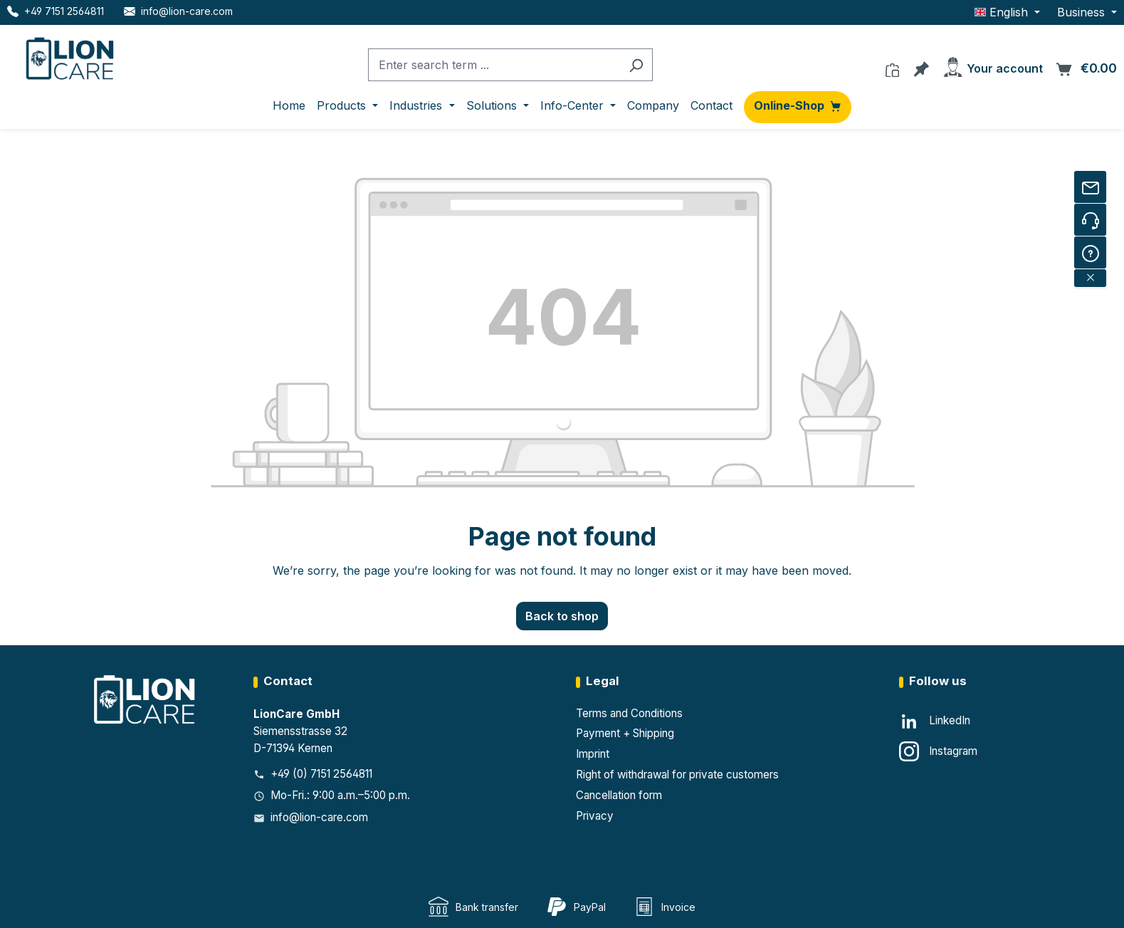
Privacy (595, 816)
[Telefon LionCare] (55, 11)
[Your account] (992, 64)
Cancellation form (619, 795)
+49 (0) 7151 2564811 (321, 774)
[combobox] (494, 65)
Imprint (592, 754)
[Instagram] (938, 751)
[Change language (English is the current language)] (1007, 12)
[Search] (636, 65)
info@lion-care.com (319, 817)
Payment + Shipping (625, 733)
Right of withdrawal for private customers (677, 774)
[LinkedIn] (934, 721)
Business (1082, 12)
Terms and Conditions (629, 713)
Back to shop (562, 616)
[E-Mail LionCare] (178, 11)
